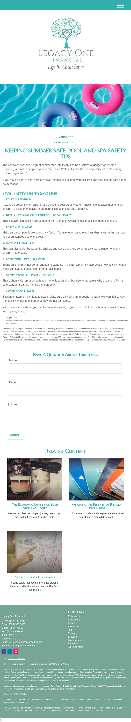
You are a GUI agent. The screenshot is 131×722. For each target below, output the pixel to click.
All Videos (73, 643)
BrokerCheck (63, 664)
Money (71, 633)
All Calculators (75, 647)
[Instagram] (39, 78)
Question (12, 404)
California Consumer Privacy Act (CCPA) (90, 686)
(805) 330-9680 (95, 78)
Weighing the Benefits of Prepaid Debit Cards (96, 506)
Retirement (74, 616)
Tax (70, 630)
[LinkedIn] (31, 78)
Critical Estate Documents (35, 577)
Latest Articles (75, 640)
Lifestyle (72, 636)
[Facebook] (35, 78)
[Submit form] (15, 435)
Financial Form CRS (16, 659)
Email (13, 382)
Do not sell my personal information (59, 689)
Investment (74, 619)
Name (13, 360)
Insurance (73, 626)
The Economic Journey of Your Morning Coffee (35, 506)
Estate (71, 623)
